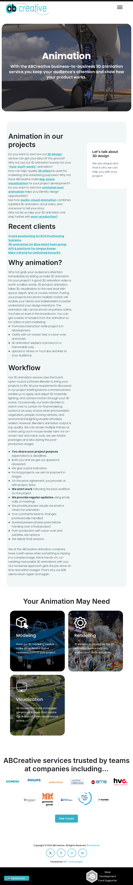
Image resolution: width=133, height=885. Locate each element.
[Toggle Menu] (120, 7)
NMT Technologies (73, 861)
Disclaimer (94, 845)
